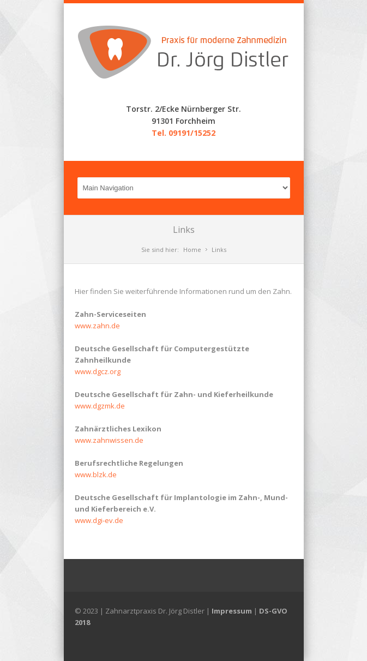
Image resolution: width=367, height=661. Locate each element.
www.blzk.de (96, 474)
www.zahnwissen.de (109, 440)
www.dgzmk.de (100, 406)
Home (192, 249)
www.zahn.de (97, 325)
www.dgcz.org (98, 371)
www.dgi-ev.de (99, 520)
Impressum (232, 611)
